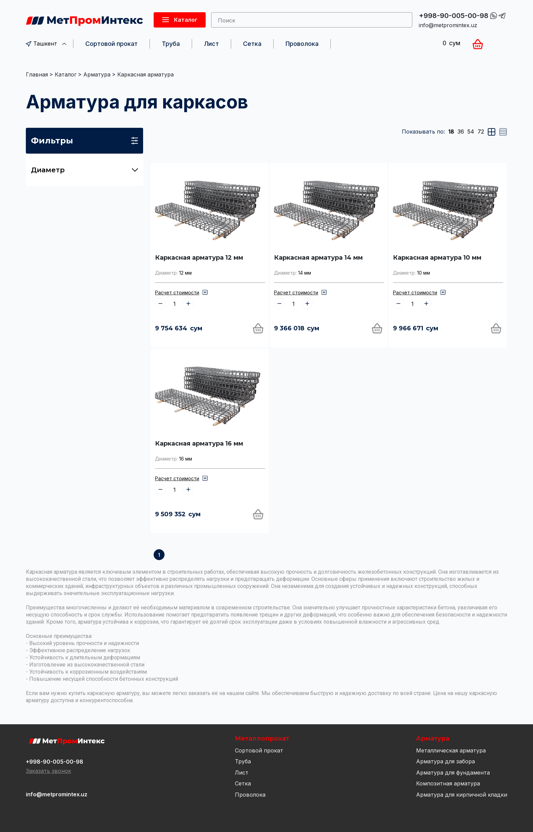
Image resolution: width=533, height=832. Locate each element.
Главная (37, 74)
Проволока (302, 43)
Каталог (65, 74)
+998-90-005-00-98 (453, 16)
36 (461, 131)
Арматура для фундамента (453, 772)
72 (481, 131)
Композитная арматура (448, 783)
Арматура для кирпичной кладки (461, 794)
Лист (211, 43)
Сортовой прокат (111, 43)
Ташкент (46, 43)
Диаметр (84, 170)
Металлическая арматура (451, 750)
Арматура (96, 74)
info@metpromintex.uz (448, 25)
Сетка (252, 43)
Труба (171, 43)
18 (451, 131)
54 (470, 131)
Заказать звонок (48, 770)
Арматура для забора (445, 761)
